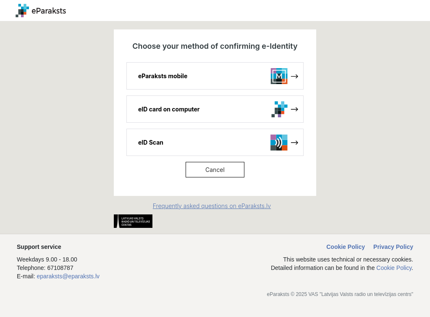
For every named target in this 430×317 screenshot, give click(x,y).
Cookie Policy (345, 246)
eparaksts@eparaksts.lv (68, 276)
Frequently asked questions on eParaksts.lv (212, 205)
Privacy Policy (393, 246)
